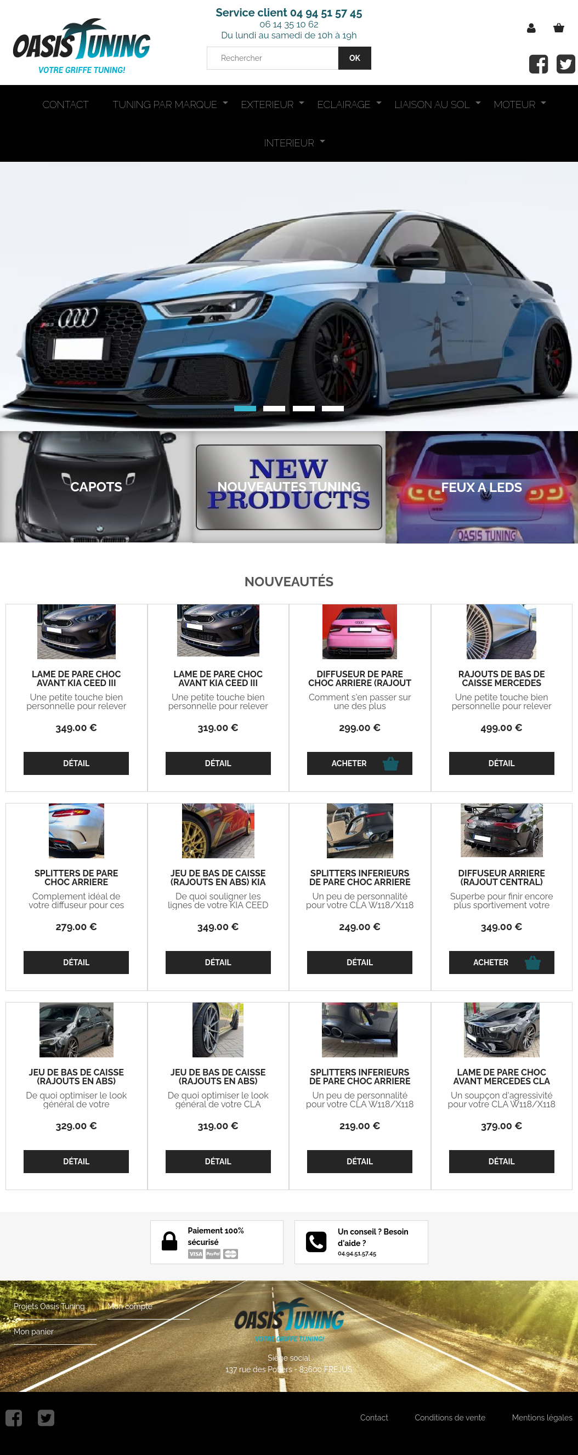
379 (502, 1125)
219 (360, 1125)
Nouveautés (289, 582)
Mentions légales (542, 1417)
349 (76, 727)
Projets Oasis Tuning (49, 1306)
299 (360, 727)
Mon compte (129, 1306)
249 (360, 926)
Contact (374, 1417)
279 (76, 926)
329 (76, 1125)
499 (502, 727)
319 (218, 727)
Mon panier (34, 1331)
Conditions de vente (450, 1417)
